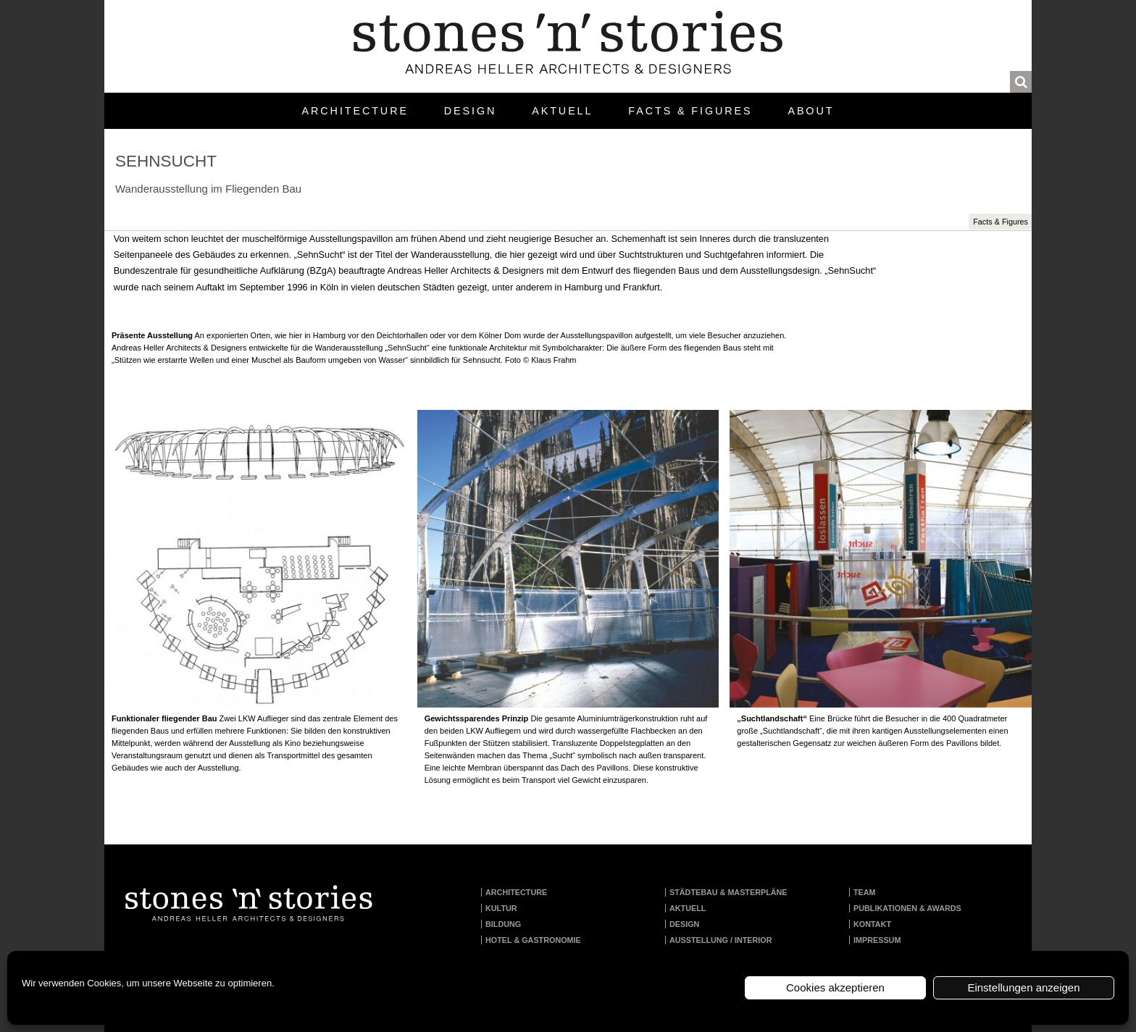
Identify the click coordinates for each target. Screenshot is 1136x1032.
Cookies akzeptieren (835, 987)
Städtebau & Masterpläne (728, 892)
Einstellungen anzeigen (1023, 987)
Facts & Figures (690, 111)
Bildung (503, 924)
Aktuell (562, 111)
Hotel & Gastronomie (533, 940)
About (811, 111)
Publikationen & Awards (907, 908)
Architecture (355, 111)
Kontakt (872, 924)
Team (864, 892)
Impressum (877, 940)
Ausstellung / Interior (720, 940)
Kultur (501, 908)
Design (470, 111)
